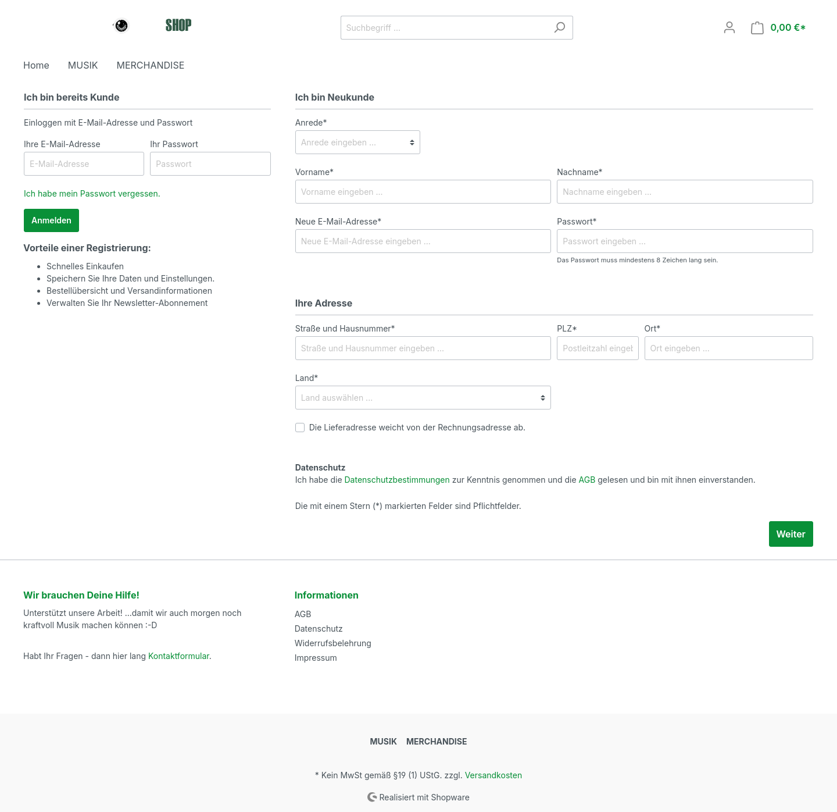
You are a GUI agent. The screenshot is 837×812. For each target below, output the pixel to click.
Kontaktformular (178, 656)
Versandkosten (494, 775)
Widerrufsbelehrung (333, 643)
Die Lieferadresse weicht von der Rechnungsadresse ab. (417, 427)
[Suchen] (559, 28)
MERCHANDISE (436, 741)
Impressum (316, 658)
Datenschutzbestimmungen (397, 480)
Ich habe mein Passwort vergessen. (92, 193)
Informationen (327, 595)
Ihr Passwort (174, 144)
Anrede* (311, 122)
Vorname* (314, 172)
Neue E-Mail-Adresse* (338, 221)
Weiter (791, 534)
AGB (587, 480)
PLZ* (567, 328)
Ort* (653, 328)
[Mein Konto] (729, 27)
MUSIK (383, 741)
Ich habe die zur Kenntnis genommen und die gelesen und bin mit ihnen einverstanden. (525, 480)
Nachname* (579, 172)
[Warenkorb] (778, 28)
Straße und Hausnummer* (345, 328)
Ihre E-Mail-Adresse (62, 144)
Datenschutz (319, 628)
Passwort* (576, 221)
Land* (307, 378)
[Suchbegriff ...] (443, 28)
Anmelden (51, 220)
